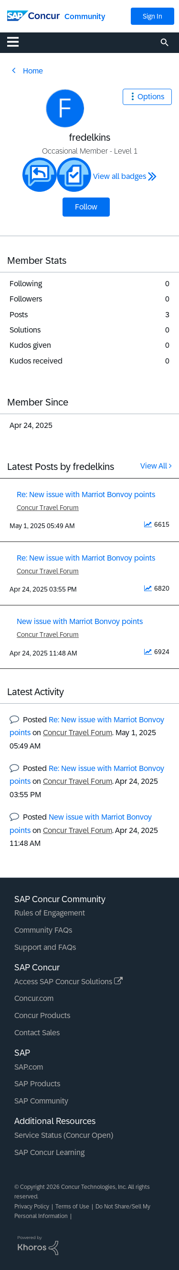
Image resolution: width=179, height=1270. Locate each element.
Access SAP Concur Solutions (68, 982)
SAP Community (41, 1101)
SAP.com (28, 1067)
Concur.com (33, 998)
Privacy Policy (31, 1206)
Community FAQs (43, 930)
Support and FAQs (45, 947)
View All (153, 466)
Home (33, 71)
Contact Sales (37, 1033)
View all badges (119, 176)
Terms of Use (72, 1206)
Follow (86, 207)
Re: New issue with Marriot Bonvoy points (86, 494)
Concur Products (42, 1015)
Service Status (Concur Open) (63, 1135)
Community (84, 16)
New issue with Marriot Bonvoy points (80, 621)
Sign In (152, 16)
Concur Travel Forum (48, 507)
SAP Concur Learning (49, 1152)
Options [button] (150, 97)
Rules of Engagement (49, 913)
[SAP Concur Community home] (33, 15)
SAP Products (37, 1084)
